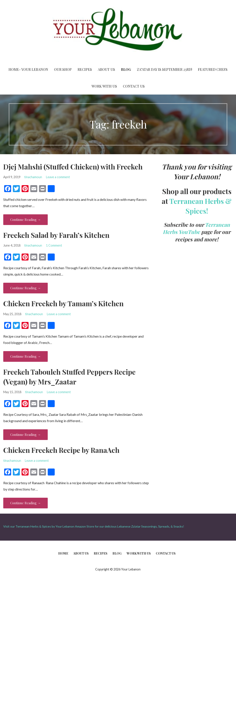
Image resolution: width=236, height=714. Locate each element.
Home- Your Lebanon (28, 69)
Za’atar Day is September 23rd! (164, 69)
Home (63, 553)
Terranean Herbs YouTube (196, 228)
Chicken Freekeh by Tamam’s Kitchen (63, 303)
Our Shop (63, 69)
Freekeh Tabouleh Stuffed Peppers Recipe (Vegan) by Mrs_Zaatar (69, 376)
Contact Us (134, 86)
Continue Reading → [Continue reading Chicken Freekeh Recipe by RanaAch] (25, 503)
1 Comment (54, 245)
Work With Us (104, 86)
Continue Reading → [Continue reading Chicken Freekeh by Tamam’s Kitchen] (25, 356)
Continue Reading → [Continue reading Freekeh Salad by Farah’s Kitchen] (25, 288)
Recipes (85, 69)
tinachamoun (33, 177)
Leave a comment (58, 177)
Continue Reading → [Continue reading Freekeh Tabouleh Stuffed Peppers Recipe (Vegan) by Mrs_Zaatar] (25, 434)
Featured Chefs (213, 69)
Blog (126, 69)
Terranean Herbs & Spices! (200, 205)
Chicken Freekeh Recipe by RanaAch (61, 450)
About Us (106, 69)
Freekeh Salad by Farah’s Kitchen (56, 235)
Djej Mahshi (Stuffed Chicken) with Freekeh (73, 166)
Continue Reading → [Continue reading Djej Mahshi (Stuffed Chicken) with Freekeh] (25, 219)
